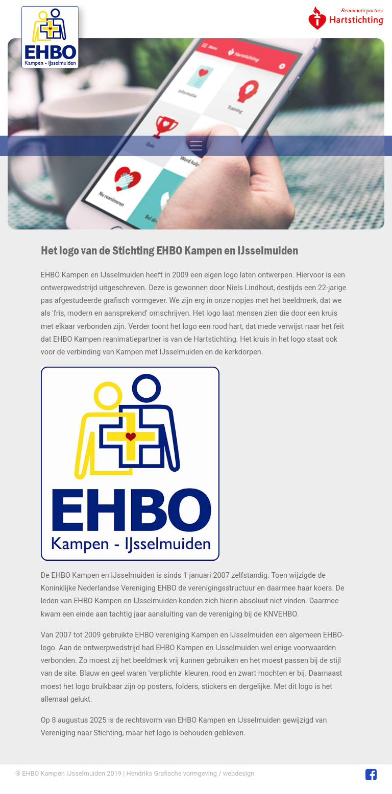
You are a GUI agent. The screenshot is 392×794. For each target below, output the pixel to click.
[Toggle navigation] (196, 146)
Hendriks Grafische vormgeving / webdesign (189, 773)
